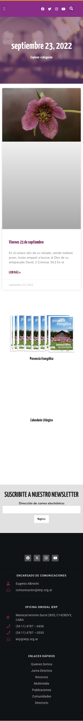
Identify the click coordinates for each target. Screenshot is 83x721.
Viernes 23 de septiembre (26, 242)
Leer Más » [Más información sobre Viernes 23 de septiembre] (15, 272)
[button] (4, 8)
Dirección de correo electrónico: (41, 507)
